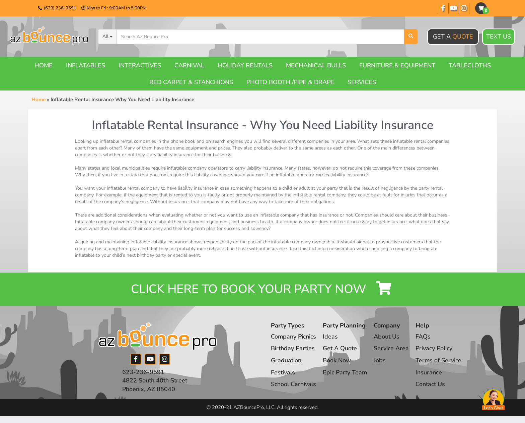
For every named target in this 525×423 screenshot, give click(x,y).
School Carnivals (293, 384)
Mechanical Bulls (316, 65)
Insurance (429, 372)
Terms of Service (439, 360)
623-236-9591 (143, 372)
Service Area (391, 349)
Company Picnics (293, 337)
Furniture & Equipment (397, 65)
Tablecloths (470, 65)
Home (43, 65)
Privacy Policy (434, 349)
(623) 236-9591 (60, 8)
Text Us (498, 37)
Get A (453, 37)
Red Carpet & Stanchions (191, 82)
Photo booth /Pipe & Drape (290, 82)
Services (362, 82)
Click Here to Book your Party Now (262, 289)
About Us (387, 337)
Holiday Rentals (245, 65)
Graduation (286, 360)
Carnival (189, 65)
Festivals (283, 372)
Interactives (140, 65)
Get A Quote (340, 349)
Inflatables (85, 65)
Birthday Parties (293, 349)
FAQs (423, 337)
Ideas (330, 337)
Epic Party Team (345, 372)
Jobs (380, 360)
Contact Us (431, 384)
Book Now (337, 360)
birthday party (151, 255)
